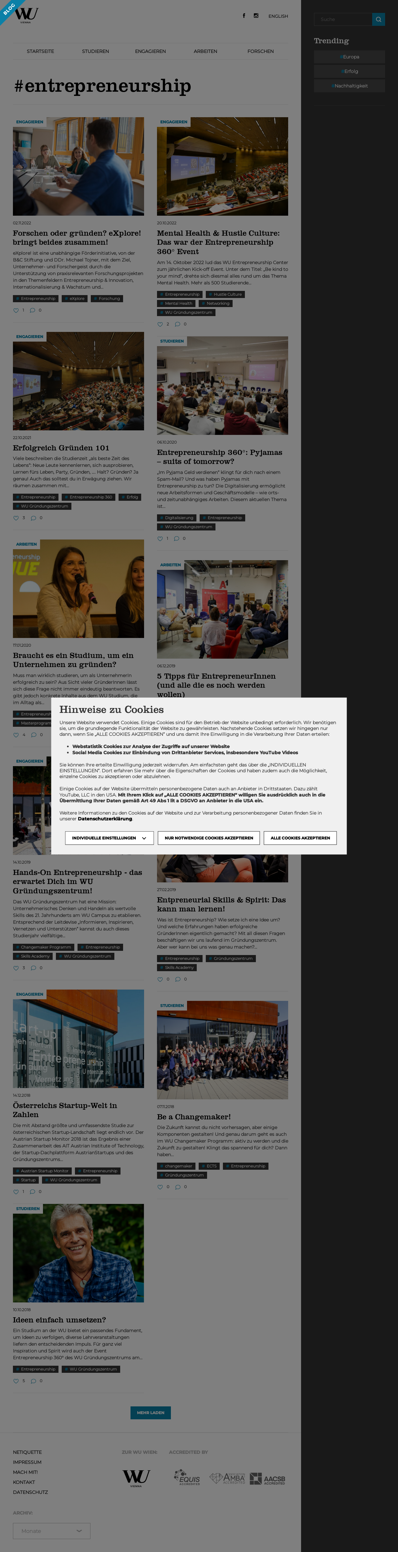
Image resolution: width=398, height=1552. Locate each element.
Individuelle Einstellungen (104, 838)
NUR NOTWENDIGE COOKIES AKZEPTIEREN (209, 838)
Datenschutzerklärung (105, 819)
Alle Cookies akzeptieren (300, 838)
